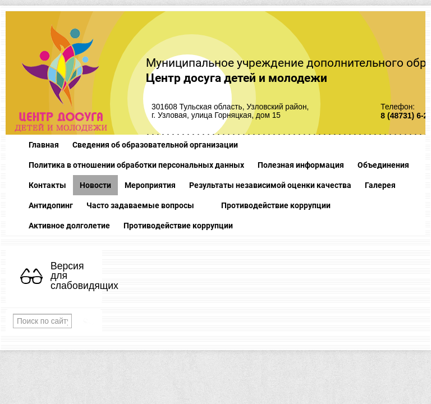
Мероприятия (150, 185)
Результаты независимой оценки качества (270, 185)
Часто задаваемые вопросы (140, 205)
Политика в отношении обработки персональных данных (136, 164)
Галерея (380, 185)
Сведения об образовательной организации (155, 144)
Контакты (47, 185)
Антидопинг (51, 205)
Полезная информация (301, 164)
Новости (95, 185)
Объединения (383, 164)
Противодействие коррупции (276, 205)
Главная (44, 144)
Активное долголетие (69, 225)
